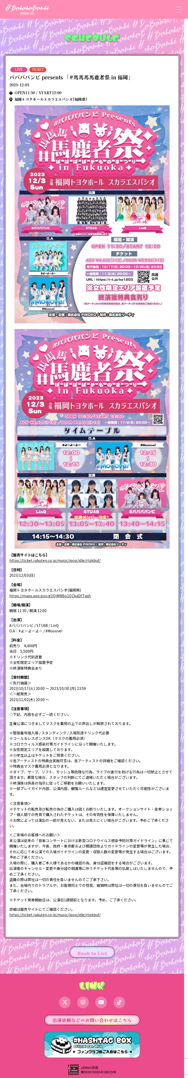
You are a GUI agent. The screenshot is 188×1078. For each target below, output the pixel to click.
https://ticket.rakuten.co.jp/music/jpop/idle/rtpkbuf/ (54, 560)
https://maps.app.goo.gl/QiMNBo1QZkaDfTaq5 (50, 595)
